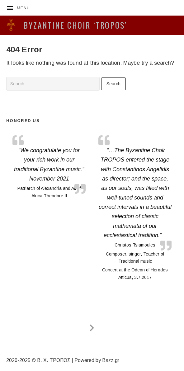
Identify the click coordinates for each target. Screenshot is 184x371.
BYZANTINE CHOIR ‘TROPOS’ (75, 25)
